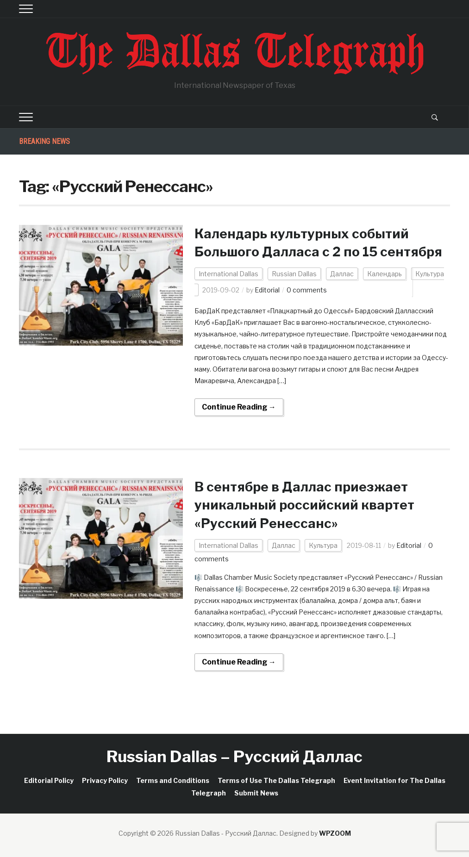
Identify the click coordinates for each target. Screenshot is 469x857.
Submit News (256, 793)
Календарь (384, 274)
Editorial (267, 290)
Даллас (342, 274)
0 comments (307, 290)
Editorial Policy (49, 780)
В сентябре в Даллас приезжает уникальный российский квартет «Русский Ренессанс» (304, 505)
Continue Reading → (239, 407)
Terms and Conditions (172, 780)
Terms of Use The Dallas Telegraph (276, 780)
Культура (323, 545)
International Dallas (228, 274)
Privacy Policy (105, 780)
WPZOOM (335, 833)
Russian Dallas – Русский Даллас (234, 756)
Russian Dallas (294, 274)
